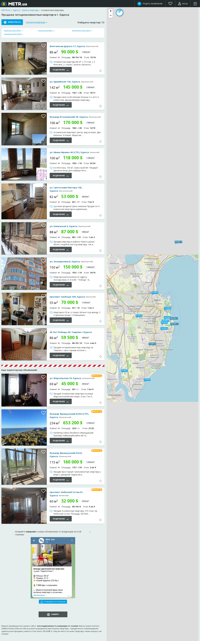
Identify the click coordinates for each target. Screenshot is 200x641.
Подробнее (61, 69)
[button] (164, 322)
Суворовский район (13, 34)
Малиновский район (81, 30)
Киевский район (45, 30)
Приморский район (12, 30)
